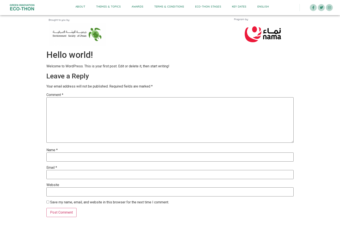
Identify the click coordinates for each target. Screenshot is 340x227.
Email (51, 167)
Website (52, 185)
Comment (54, 95)
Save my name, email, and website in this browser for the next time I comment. (109, 202)
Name (52, 150)
